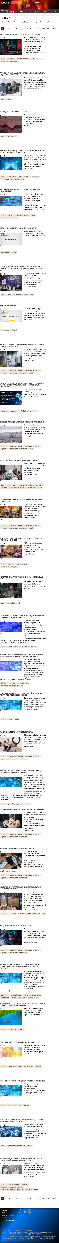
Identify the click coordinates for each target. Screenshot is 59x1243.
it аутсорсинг (4, 373)
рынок (38, 59)
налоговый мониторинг (14, 1105)
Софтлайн (27, 647)
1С (42, 59)
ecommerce (13, 61)
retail (32, 295)
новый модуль (25, 683)
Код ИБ (14, 252)
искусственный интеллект (15, 995)
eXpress (10, 215)
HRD (16, 177)
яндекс (43, 913)
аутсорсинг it (37, 370)
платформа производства (15, 1066)
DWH (7, 61)
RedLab (3, 61)
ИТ (34, 59)
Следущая (45, 29)
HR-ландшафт (5, 179)
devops (10, 485)
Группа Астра (12, 804)
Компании (32, 11)
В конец (53, 29)
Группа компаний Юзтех (24, 804)
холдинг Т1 (20, 1029)
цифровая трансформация (24, 59)
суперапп (16, 215)
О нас (3, 1212)
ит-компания (28, 370)
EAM (24, 1146)
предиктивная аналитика (15, 1146)
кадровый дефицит (18, 179)
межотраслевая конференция (9, 567)
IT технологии (23, 997)
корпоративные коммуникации (10, 218)
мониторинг (19, 295)
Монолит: (13, 683)
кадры (20, 177)
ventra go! (11, 177)
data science (14, 997)
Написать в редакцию (8, 1215)
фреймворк (37, 1066)
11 (39, 29)
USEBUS (23, 411)
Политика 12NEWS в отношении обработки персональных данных (21, 1234)
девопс (15, 485)
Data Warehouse (12, 136)
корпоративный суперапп (27, 215)
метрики (26, 295)
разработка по (23, 373)
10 (34, 29)
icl (8, 913)
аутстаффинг (11, 59)
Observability (11, 295)
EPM (18, 683)
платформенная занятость (31, 177)
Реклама (4, 1217)
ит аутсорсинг (13, 373)
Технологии (21, 11)
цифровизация (5, 997)
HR (11, 179)
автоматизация (36, 995)
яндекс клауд (36, 913)
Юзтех (21, 647)
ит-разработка (12, 370)
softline (10, 647)
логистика (28, 995)
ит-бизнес (21, 370)
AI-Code (29, 411)
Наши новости (6, 1214)
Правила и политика (8, 1220)
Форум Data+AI (12, 603)
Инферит (15, 647)
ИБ (27, 564)
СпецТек (29, 1146)
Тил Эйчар (11, 719)
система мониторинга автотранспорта (12, 1187)
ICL (19, 603)
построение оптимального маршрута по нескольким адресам (19, 1189)
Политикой (34, 1238)
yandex (29, 913)
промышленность (33, 997)
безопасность (20, 564)
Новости (42, 11)
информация (11, 564)
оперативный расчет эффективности (12, 686)
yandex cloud (22, 913)
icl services (13, 913)
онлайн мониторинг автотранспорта (18, 1184)
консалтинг (26, 1105)
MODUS (35, 411)
